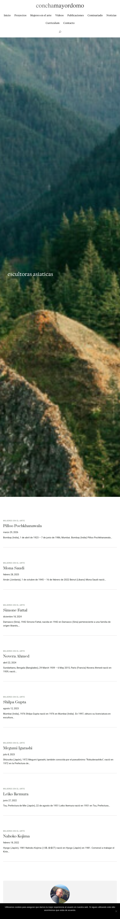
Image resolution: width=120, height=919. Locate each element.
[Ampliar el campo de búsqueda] (60, 32)
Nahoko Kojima (16, 836)
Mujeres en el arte (14, 521)
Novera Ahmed (16, 656)
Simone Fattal (15, 610)
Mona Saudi (13, 568)
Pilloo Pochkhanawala (22, 526)
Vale (60, 914)
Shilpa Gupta (14, 702)
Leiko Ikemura (15, 794)
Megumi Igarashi (17, 748)
